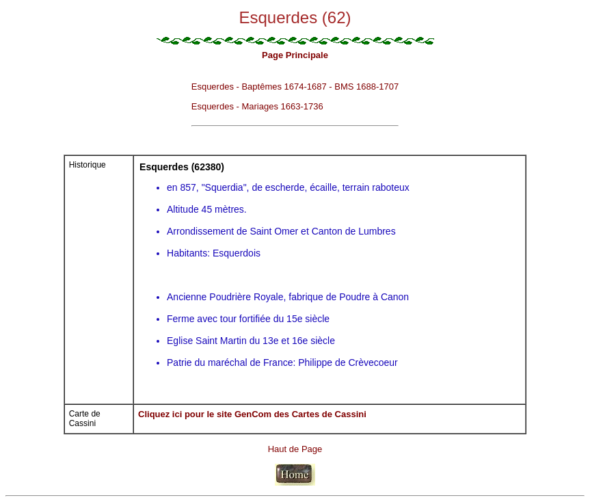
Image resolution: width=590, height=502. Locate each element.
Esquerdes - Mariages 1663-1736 (257, 106)
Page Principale (295, 55)
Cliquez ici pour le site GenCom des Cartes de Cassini (252, 414)
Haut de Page (295, 449)
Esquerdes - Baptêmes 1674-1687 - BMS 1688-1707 (295, 86)
